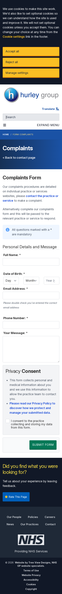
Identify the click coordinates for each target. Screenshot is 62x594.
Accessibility (31, 579)
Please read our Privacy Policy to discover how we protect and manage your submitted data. (32, 408)
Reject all (11, 62)
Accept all (12, 51)
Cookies (31, 584)
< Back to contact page (19, 157)
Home (6, 134)
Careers (50, 517)
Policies (33, 517)
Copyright (31, 589)
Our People (14, 517)
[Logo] (31, 95)
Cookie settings (14, 36)
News (10, 524)
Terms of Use (31, 570)
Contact (50, 524)
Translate (50, 109)
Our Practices (30, 524)
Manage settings (16, 73)
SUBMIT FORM (43, 444)
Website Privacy (31, 575)
